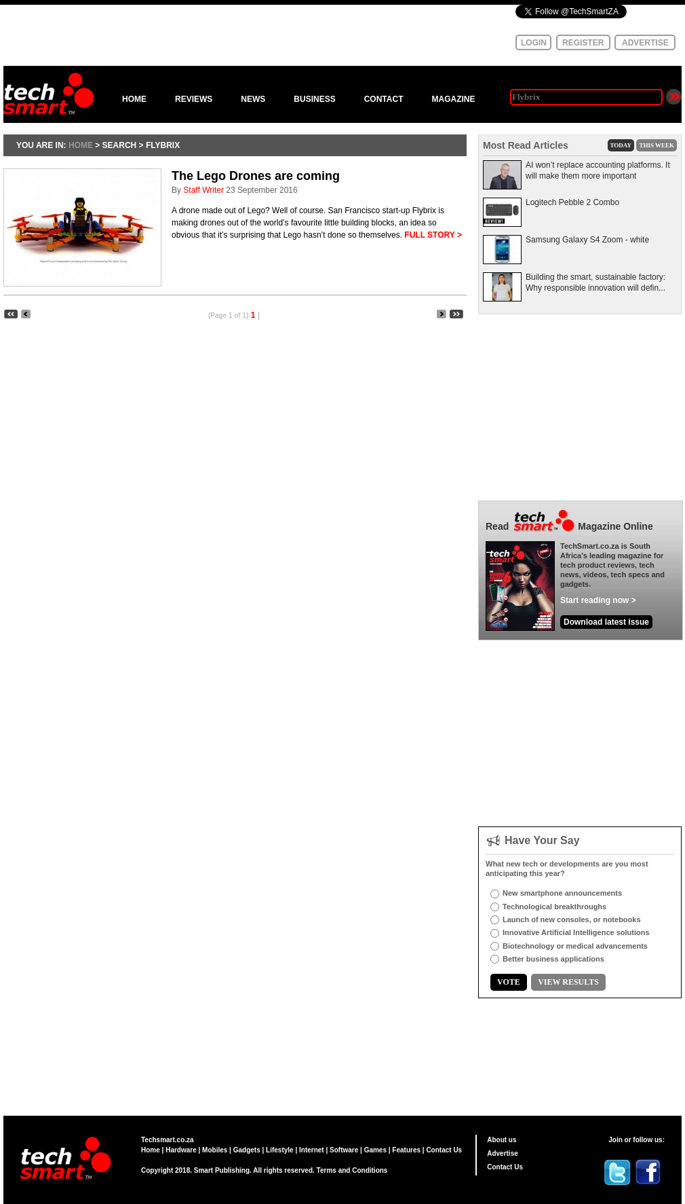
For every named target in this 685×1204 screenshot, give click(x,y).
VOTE (508, 982)
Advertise (502, 1153)
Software (344, 1150)
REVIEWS (193, 99)
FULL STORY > (433, 235)
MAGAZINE (453, 99)
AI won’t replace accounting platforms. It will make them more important (598, 170)
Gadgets (246, 1150)
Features (406, 1150)
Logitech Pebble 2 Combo (572, 202)
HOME (134, 99)
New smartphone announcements (562, 893)
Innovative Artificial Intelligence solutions (576, 932)
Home (150, 1150)
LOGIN (534, 43)
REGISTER (583, 43)
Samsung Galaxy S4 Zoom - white (587, 239)
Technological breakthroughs (554, 906)
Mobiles (214, 1150)
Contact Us (444, 1150)
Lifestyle (280, 1150)
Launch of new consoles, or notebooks (572, 919)
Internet (311, 1150)
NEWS (253, 99)
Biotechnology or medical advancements (575, 946)
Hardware (181, 1150)
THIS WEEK (656, 145)
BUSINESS (314, 99)
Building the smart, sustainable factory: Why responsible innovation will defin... (595, 282)
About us (501, 1140)
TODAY (621, 145)
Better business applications (553, 959)
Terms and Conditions (352, 1170)
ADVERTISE (645, 43)
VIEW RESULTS (568, 982)
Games (375, 1150)
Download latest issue (606, 622)
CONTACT (384, 99)
